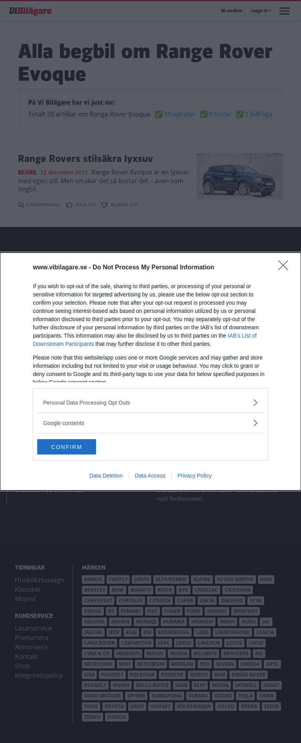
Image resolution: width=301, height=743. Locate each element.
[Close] (285, 267)
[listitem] (150, 402)
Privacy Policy (195, 476)
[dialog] (150, 372)
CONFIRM (74, 447)
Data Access (150, 476)
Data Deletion (106, 476)
